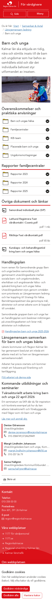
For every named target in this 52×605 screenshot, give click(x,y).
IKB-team (17, 139)
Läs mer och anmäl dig (15, 419)
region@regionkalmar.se (18, 519)
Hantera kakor (32, 595)
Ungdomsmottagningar (20, 156)
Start (16, 26)
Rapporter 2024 (17, 183)
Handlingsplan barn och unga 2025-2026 (27, 331)
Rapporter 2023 (17, 175)
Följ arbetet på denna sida (16, 377)
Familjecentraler (17, 130)
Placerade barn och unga (20, 148)
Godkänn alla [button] (10, 595)
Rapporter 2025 (17, 192)
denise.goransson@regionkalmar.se (27, 432)
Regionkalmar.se (14, 543)
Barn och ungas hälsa (18, 122)
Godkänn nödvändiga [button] (15, 589)
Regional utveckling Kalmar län (22, 548)
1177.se (9, 538)
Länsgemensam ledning (18, 30)
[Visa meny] (38, 14)
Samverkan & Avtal (32, 26)
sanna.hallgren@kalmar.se (22, 469)
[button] (9, 479)
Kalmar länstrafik (14, 553)
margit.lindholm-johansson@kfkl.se (27, 451)
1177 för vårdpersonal (17, 534)
